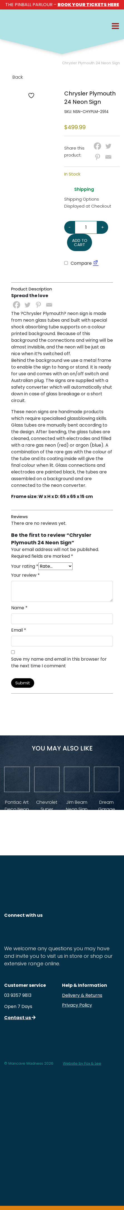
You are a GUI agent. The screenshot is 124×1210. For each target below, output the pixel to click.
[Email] (108, 157)
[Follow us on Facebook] (28, 930)
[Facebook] (97, 146)
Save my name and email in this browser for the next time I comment (59, 662)
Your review (25, 575)
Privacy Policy (77, 1005)
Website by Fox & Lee (82, 1063)
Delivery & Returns (82, 995)
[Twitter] (108, 146)
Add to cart (79, 242)
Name (19, 608)
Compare (78, 263)
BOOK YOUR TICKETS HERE (88, 4)
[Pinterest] (97, 157)
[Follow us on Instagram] (10, 930)
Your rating (24, 566)
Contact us (20, 1017)
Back (13, 77)
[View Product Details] (17, 779)
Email (18, 630)
